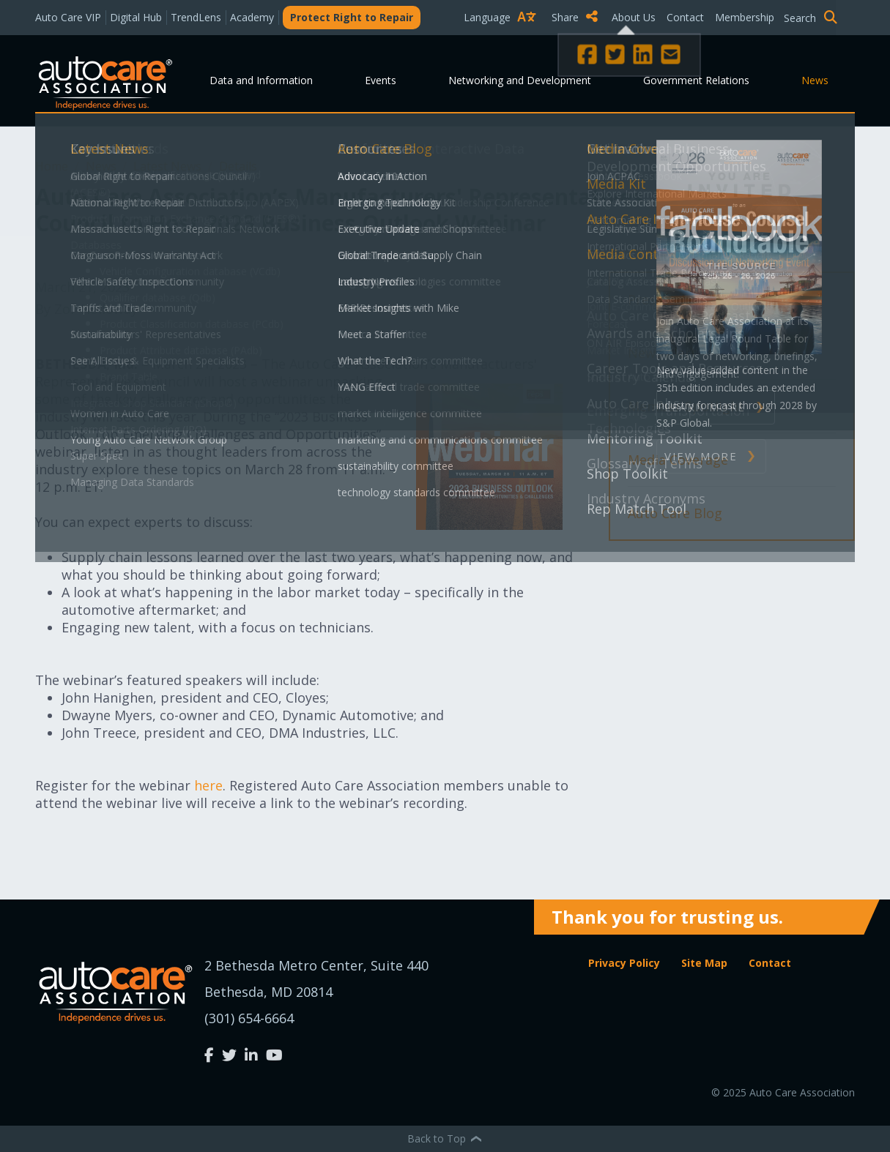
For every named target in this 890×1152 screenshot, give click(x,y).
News (814, 80)
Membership (744, 17)
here (208, 785)
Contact (685, 17)
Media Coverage (678, 459)
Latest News (168, 166)
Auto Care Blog (675, 513)
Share (575, 17)
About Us (634, 17)
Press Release (670, 299)
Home (53, 166)
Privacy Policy (624, 963)
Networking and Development (519, 80)
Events (380, 80)
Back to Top (445, 1138)
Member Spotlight (686, 406)
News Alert (662, 353)
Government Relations (696, 80)
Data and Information (261, 80)
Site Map (704, 963)
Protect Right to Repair (351, 17)
